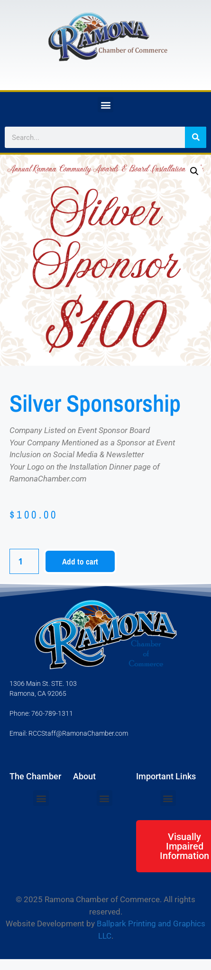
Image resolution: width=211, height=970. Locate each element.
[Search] (195, 137)
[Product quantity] (24, 561)
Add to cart (80, 561)
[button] (105, 104)
